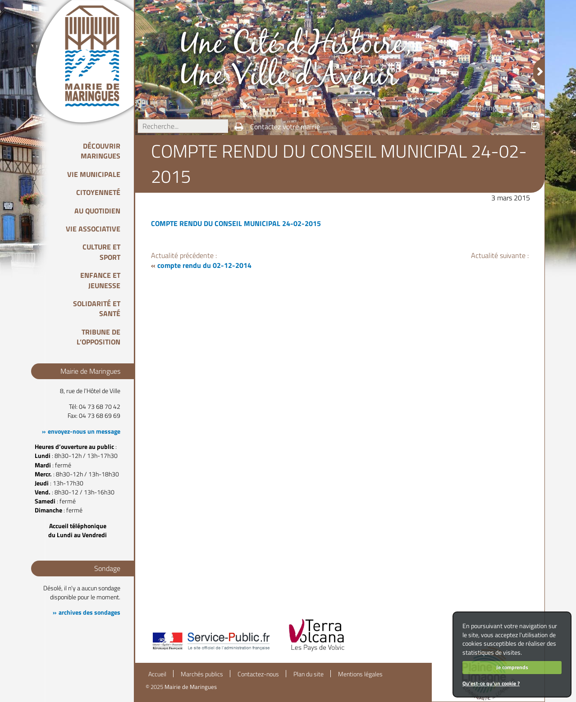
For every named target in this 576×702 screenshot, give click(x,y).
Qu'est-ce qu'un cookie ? (491, 683)
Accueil (157, 674)
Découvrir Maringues (100, 150)
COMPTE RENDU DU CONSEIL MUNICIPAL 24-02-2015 (236, 223)
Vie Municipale (93, 174)
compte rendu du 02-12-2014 (204, 265)
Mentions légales (360, 674)
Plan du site (308, 674)
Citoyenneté (98, 192)
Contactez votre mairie (285, 126)
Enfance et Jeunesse (100, 280)
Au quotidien (97, 210)
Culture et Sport (101, 251)
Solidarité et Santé (96, 308)
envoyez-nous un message (84, 431)
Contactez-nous (258, 674)
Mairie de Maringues (191, 686)
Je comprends (512, 667)
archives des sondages (89, 612)
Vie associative (93, 228)
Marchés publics (202, 674)
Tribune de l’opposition (98, 336)
